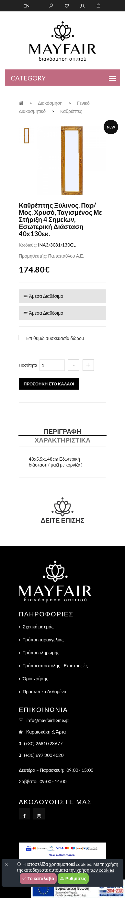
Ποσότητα (28, 365)
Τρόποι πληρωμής (41, 652)
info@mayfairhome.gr (48, 720)
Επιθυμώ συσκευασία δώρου (55, 338)
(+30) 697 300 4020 (43, 755)
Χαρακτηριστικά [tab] (63, 440)
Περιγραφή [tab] (62, 431)
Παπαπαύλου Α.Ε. (66, 256)
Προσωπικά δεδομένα (44, 691)
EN (26, 5)
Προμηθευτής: (33, 256)
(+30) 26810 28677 (43, 743)
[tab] (26, 135)
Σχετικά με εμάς (38, 626)
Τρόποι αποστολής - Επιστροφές (55, 665)
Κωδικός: (28, 245)
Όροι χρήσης (35, 678)
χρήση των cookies (95, 870)
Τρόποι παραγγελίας (43, 639)
